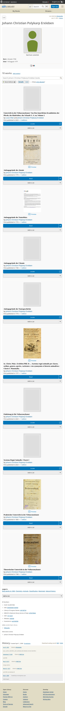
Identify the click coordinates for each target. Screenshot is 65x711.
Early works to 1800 (8, 591)
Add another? (16, 73)
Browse (42, 11)
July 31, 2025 (6, 647)
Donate (46, 2)
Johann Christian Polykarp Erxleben (30, 118)
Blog (4, 702)
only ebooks (40, 82)
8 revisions (27, 643)
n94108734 (23, 610)
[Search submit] (43, 6)
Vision (5, 692)
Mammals (42, 591)
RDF (58, 643)
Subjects (25, 699)
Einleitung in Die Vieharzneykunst (17, 414)
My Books (16, 11)
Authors (25, 697)
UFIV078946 (32, 613)
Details (21, 82)
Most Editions (8, 82)
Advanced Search (28, 704)
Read (30, 179)
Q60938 (12, 618)
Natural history (51, 591)
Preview (33, 167)
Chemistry (19, 591)
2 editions (24, 120)
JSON (61, 643)
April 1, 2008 (6, 675)
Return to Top (27, 706)
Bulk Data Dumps (48, 697)
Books (25, 694)
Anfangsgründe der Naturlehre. (15, 217)
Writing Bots (46, 699)
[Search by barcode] (46, 6)
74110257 (10, 616)
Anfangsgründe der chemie (14, 170)
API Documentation (49, 694)
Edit (4, 18)
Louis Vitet (10, 118)
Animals (25, 591)
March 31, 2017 (6, 668)
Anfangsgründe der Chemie (14, 263)
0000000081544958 (12, 608)
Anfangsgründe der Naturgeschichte (17, 309)
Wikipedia (7, 628)
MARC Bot (21, 654)
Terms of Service (8, 704)
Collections (26, 702)
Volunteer (6, 694)
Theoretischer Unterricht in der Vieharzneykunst (22, 569)
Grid (26, 82)
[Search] (37, 6)
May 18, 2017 (6, 661)
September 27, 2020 (7, 654)
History (61, 18)
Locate (32, 124)
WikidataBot (60, 16)
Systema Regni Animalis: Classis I (16, 460)
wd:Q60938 (15, 621)
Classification (33, 591)
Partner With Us (8, 697)
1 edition (23, 175)
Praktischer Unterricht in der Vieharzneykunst (21, 515)
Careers (5, 699)
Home (25, 692)
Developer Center (48, 692)
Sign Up (55, 6)
